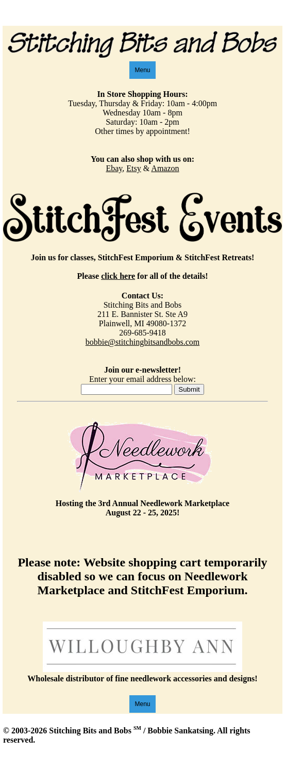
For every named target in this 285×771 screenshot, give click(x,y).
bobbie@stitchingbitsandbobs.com (142, 342)
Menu (142, 70)
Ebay (114, 168)
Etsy (133, 168)
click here (118, 276)
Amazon (165, 168)
